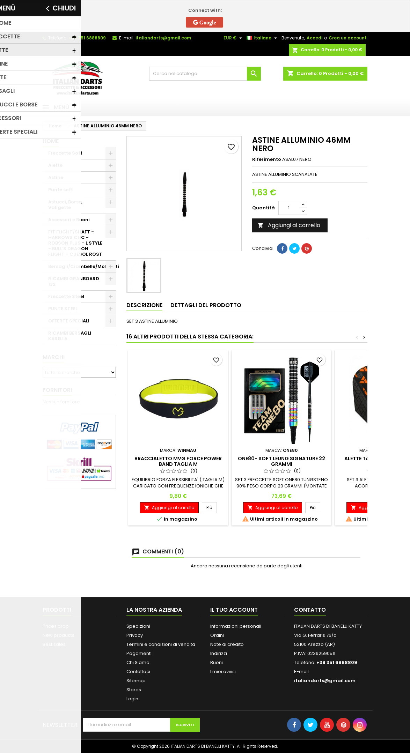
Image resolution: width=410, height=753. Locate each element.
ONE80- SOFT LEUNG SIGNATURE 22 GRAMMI (281, 461)
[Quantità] (288, 208)
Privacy (134, 635)
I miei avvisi (223, 671)
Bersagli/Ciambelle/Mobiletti (82, 266)
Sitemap (136, 680)
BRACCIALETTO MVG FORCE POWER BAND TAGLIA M (178, 461)
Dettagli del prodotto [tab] (205, 305)
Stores (133, 689)
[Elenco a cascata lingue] (263, 38)
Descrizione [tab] (144, 305)
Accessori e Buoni (69, 219)
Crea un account (348, 38)
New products (58, 635)
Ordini (217, 635)
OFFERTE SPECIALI (68, 321)
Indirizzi (218, 653)
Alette (55, 165)
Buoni (216, 662)
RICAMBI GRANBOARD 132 (73, 281)
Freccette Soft (65, 153)
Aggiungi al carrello (288, 225)
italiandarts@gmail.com (163, 38)
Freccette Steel (66, 296)
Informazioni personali (235, 626)
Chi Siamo (137, 662)
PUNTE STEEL (63, 308)
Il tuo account (234, 610)
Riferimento (266, 159)
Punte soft (60, 189)
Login (132, 698)
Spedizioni (138, 626)
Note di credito (227, 644)
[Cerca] (205, 74)
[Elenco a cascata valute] (234, 38)
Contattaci (138, 671)
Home (51, 141)
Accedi (314, 38)
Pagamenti (139, 653)
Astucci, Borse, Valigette (65, 205)
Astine (55, 177)
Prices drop (56, 626)
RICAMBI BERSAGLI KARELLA (69, 336)
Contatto (310, 610)
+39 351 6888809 (87, 38)
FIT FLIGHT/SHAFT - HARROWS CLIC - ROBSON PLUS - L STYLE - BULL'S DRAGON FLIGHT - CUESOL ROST (75, 243)
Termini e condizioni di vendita (160, 644)
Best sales (54, 644)
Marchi (54, 357)
